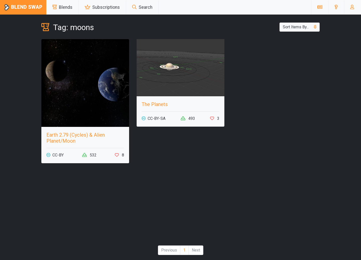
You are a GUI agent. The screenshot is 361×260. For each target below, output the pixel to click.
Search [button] (142, 7)
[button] (336, 7)
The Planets (155, 104)
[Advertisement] (85, 206)
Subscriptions (102, 7)
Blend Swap (23, 7)
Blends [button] (62, 7)
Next (196, 250)
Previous (169, 250)
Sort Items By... (299, 27)
